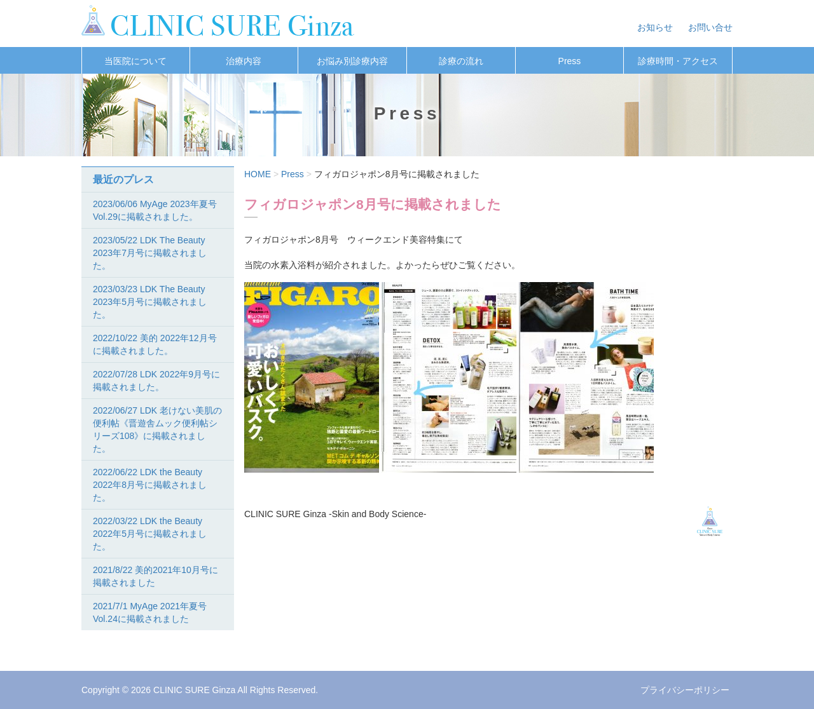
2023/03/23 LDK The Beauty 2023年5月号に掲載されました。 (150, 302)
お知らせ (655, 27)
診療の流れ (461, 61)
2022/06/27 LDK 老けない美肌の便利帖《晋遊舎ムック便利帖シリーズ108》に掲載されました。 (157, 429)
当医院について (135, 61)
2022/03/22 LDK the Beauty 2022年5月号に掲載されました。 (150, 533)
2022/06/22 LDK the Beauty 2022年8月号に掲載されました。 (150, 485)
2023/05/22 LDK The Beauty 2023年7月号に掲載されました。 (150, 253)
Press (569, 61)
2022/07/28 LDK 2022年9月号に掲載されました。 (156, 380)
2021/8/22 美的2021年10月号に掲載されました (155, 576)
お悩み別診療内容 (352, 61)
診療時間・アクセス (678, 61)
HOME (257, 174)
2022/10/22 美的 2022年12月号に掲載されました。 (155, 344)
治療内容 (243, 61)
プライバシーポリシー (684, 690)
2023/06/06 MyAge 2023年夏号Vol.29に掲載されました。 (155, 210)
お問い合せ (710, 27)
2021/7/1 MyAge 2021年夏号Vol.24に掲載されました (150, 612)
